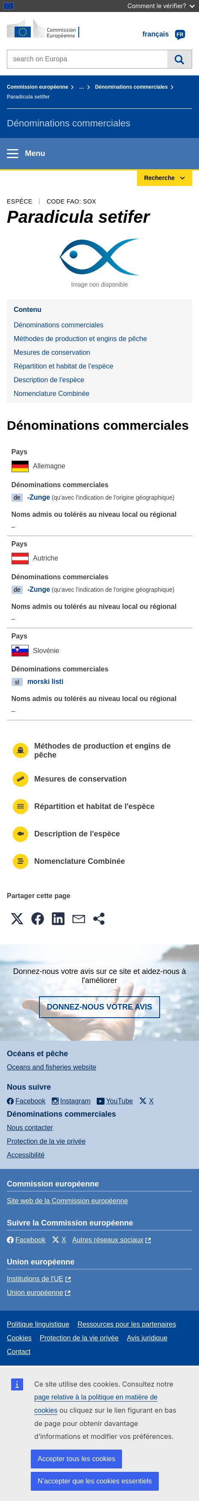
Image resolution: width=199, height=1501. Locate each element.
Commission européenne (37, 87)
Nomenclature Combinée (51, 393)
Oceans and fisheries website (51, 1067)
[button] (17, 918)
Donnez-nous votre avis (99, 1007)
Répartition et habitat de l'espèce (63, 366)
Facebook (26, 1239)
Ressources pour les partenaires (126, 1324)
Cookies (19, 1338)
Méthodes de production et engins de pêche (80, 338)
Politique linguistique (38, 1324)
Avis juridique (147, 1338)
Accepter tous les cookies (76, 1458)
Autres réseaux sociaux (107, 1239)
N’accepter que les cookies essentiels (95, 1481)
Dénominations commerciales (131, 87)
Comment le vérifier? (161, 5)
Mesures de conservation (52, 352)
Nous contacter (30, 1127)
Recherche (179, 59)
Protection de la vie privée (46, 1141)
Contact (18, 1351)
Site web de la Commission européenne (67, 1200)
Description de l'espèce (49, 379)
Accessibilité (26, 1155)
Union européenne (35, 1292)
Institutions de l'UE (35, 1278)
